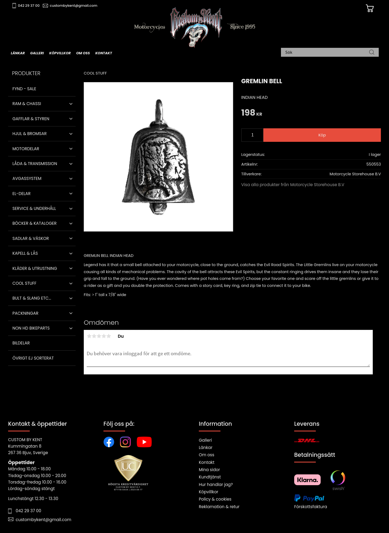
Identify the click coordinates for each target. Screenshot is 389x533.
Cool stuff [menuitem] (24, 283)
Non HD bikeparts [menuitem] (31, 328)
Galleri (205, 440)
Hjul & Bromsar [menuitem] (29, 133)
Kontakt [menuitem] (103, 53)
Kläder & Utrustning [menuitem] (34, 268)
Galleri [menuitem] (37, 53)
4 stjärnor (103, 336)
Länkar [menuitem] (18, 53)
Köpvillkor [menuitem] (60, 53)
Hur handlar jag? (216, 484)
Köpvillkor (208, 492)
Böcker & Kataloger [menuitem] (34, 223)
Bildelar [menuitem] (21, 343)
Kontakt (206, 462)
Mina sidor (209, 469)
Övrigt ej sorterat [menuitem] (33, 358)
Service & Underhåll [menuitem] (34, 208)
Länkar (205, 447)
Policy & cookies (215, 499)
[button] (71, 103)
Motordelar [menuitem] (25, 149)
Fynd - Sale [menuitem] (24, 89)
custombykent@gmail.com (73, 5)
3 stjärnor (98, 336)
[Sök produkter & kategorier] (327, 52)
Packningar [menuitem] (25, 313)
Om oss (206, 455)
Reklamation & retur (219, 506)
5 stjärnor (108, 336)
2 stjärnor (94, 336)
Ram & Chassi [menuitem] (26, 103)
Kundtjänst (210, 477)
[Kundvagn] (370, 8)
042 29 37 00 (29, 5)
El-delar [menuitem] (21, 193)
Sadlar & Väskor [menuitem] (30, 238)
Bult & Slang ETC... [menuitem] (31, 298)
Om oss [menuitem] (83, 53)
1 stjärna (89, 336)
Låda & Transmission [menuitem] (34, 163)
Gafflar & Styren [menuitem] (30, 119)
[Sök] (371, 52)
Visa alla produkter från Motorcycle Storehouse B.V (292, 184)
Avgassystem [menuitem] (26, 178)
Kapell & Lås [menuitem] (25, 253)
